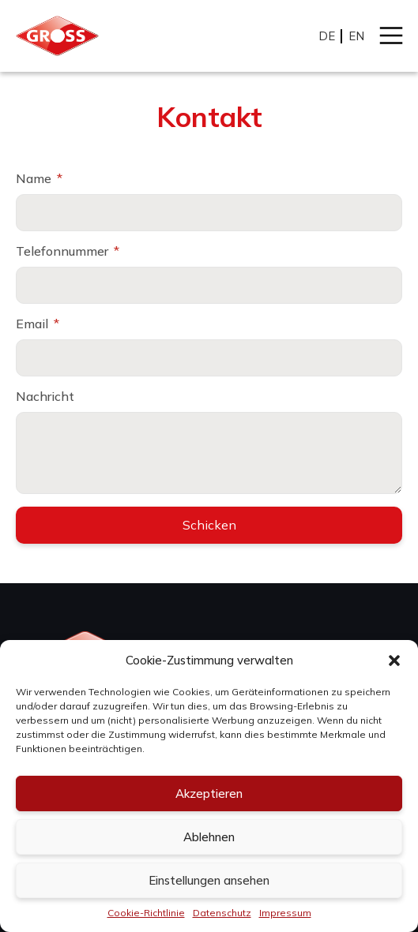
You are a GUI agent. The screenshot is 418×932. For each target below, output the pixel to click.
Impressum (285, 913)
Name (35, 178)
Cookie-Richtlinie (146, 913)
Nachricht (45, 396)
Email (33, 323)
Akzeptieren (209, 793)
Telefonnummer (63, 251)
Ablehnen (209, 836)
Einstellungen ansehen (209, 880)
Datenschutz (222, 913)
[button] (394, 660)
